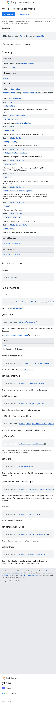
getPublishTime (9, 164)
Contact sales (25, 14)
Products (11, 21)
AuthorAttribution (30, 93)
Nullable (14, 127)
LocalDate (23, 225)
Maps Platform (22, 2)
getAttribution (9, 106)
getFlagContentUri (10, 130)
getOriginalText (9, 142)
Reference (24, 23)
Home (3, 21)
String (13, 102)
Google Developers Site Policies (30, 575)
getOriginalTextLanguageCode (15, 153)
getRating (6, 177)
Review (22, 36)
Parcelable (39, 36)
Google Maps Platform (23, 21)
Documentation (37, 21)
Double (12, 93)
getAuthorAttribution (11, 119)
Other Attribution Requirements (16, 335)
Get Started (8, 14)
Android (5, 9)
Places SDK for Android (24, 9)
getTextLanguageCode (11, 217)
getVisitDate (8, 229)
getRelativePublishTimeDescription (17, 191)
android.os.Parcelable (13, 243)
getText (6, 206)
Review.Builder (27, 64)
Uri (20, 127)
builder (6, 93)
